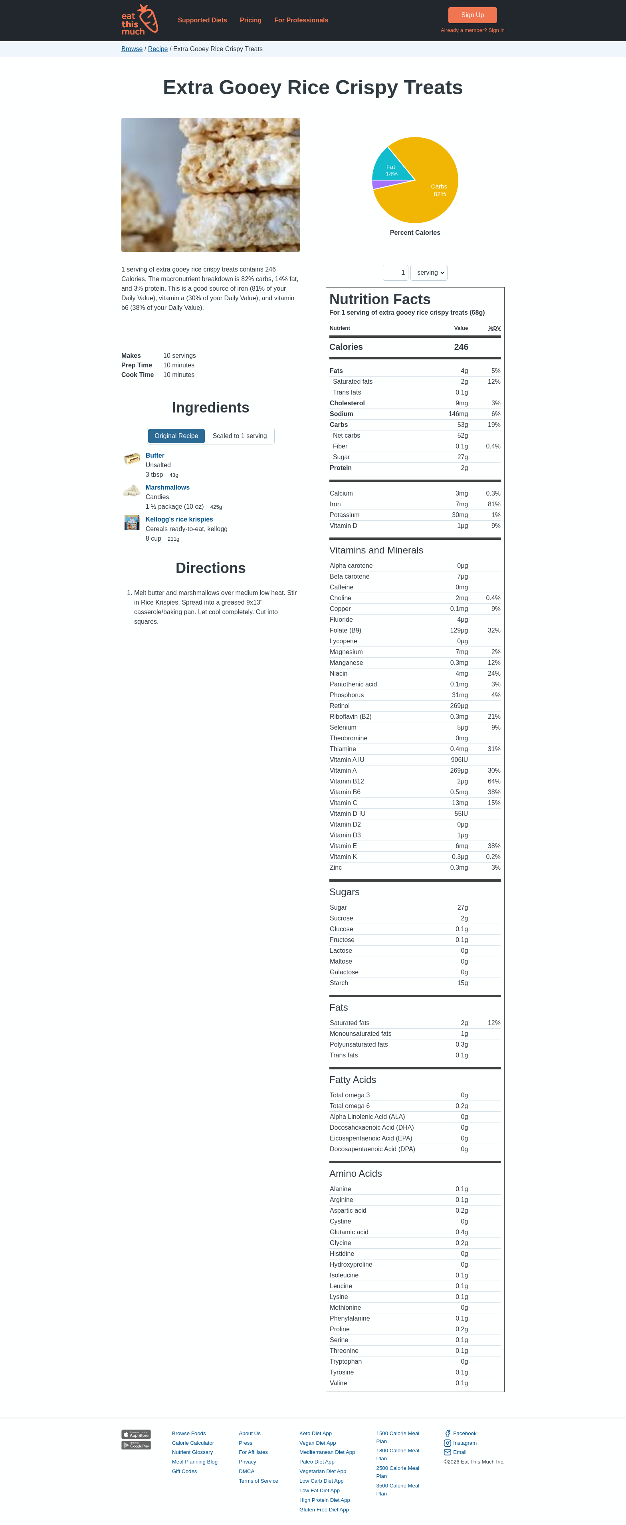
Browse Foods (189, 1433)
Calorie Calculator (193, 1443)
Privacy (247, 1462)
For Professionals (301, 20)
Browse (132, 49)
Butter (155, 455)
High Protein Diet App (324, 1500)
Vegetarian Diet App (322, 1471)
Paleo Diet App (317, 1462)
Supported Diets (202, 20)
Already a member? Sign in (473, 30)
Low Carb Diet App (321, 1481)
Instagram (460, 1443)
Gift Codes (184, 1471)
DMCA (246, 1471)
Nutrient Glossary (192, 1452)
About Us (250, 1433)
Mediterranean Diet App (327, 1452)
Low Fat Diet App (319, 1490)
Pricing (250, 20)
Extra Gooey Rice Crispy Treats (313, 87)
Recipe (158, 49)
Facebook (460, 1434)
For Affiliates (253, 1452)
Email (455, 1452)
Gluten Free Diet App (324, 1510)
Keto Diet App (315, 1433)
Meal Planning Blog (195, 1462)
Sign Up (473, 15)
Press (245, 1443)
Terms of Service (258, 1481)
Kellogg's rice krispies (179, 519)
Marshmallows (168, 487)
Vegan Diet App (317, 1443)
